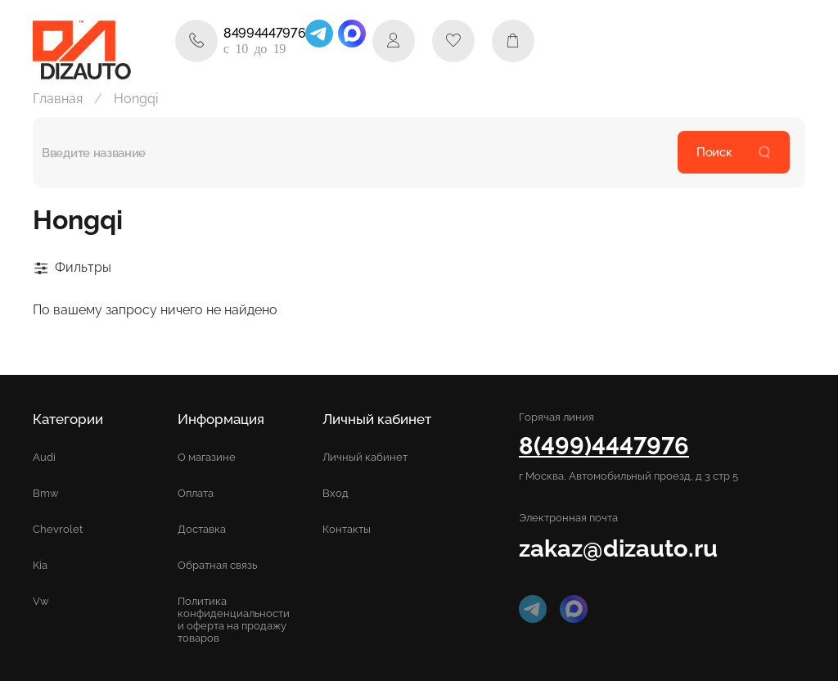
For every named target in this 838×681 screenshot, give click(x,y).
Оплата (196, 493)
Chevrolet (58, 529)
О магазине (207, 457)
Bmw (46, 493)
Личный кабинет (365, 457)
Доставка (202, 529)
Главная (58, 98)
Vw (41, 601)
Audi (44, 457)
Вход (335, 493)
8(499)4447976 (604, 445)
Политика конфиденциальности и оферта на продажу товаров (234, 619)
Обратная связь (217, 565)
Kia (40, 565)
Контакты (346, 529)
